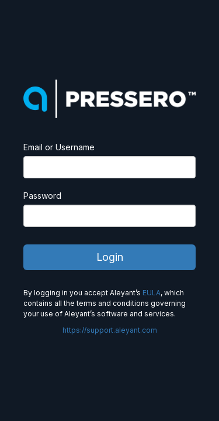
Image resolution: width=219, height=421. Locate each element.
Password (42, 196)
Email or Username (59, 147)
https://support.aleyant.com (109, 330)
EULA (151, 292)
